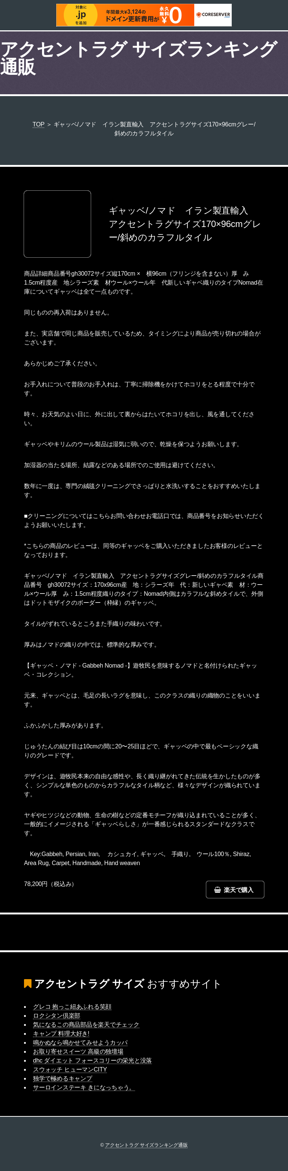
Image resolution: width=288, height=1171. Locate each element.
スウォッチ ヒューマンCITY (70, 1069)
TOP (39, 124)
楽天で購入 (239, 890)
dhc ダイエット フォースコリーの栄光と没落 (92, 1060)
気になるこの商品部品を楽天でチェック (86, 1024)
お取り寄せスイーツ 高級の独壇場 (78, 1051)
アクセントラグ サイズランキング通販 (138, 58)
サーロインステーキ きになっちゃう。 (84, 1087)
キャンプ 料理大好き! (61, 1033)
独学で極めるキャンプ (62, 1078)
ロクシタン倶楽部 (56, 1015)
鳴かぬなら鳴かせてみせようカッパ (80, 1042)
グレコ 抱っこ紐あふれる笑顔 (72, 1006)
